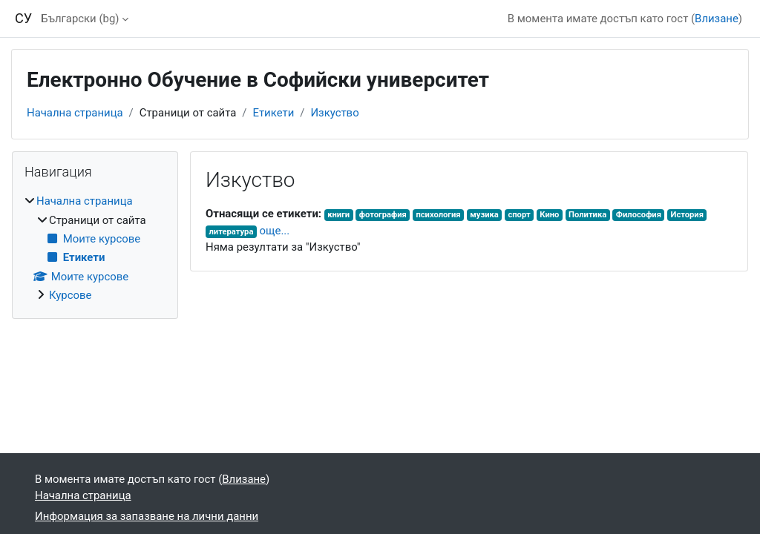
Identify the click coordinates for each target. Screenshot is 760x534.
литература (231, 232)
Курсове (70, 295)
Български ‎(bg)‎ (80, 18)
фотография (383, 215)
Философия (638, 215)
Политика (587, 215)
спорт (519, 215)
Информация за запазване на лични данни (146, 516)
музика (484, 215)
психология (438, 215)
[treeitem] (95, 248)
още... (275, 230)
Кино (549, 215)
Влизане (716, 18)
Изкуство (334, 112)
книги (338, 215)
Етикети (273, 112)
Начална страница (75, 112)
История (687, 215)
